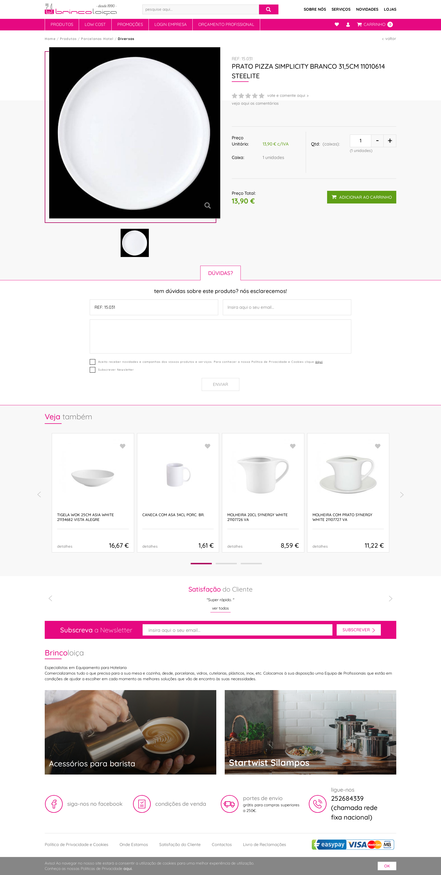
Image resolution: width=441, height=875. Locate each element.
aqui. (127, 868)
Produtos (62, 24)
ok (387, 866)
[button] (201, 563)
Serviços (341, 9)
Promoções (130, 24)
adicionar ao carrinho (362, 197)
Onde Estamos (134, 844)
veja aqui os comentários (255, 103)
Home (50, 39)
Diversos (126, 39)
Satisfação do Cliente (180, 844)
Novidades (367, 9)
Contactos (222, 844)
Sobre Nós (315, 9)
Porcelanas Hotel (97, 39)
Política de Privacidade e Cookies (76, 844)
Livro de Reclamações (264, 844)
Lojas (390, 9)
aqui (319, 362)
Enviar (220, 384)
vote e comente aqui (286, 95)
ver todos (220, 608)
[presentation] (39, 494)
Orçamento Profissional (226, 24)
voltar (390, 39)
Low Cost (95, 24)
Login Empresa (170, 24)
